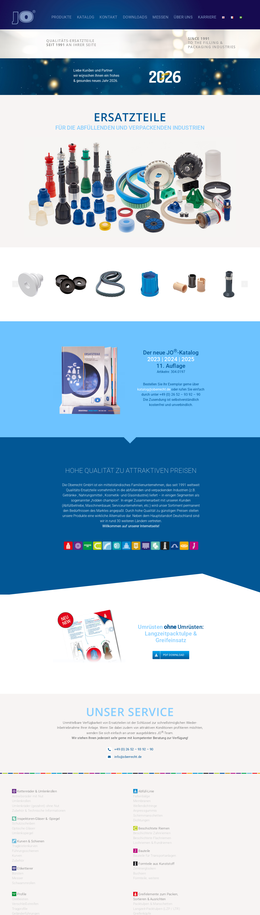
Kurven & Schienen (28, 841)
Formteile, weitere (146, 878)
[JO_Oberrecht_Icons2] (131, 541)
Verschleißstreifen (25, 904)
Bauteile (141, 851)
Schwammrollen (23, 883)
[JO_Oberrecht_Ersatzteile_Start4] (130, 139)
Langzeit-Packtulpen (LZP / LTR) (156, 909)
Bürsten (17, 873)
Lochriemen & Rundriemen (152, 843)
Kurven (17, 856)
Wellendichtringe (145, 806)
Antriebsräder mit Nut (27, 796)
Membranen (142, 801)
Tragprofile (19, 909)
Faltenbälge (141, 796)
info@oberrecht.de (128, 757)
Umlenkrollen (21, 801)
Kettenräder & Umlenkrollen (34, 791)
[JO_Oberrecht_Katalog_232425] (89, 342)
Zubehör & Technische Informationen (39, 811)
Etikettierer (22, 868)
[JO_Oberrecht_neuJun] (89, 611)
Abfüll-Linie (143, 791)
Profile (19, 894)
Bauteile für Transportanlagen (154, 856)
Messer (17, 878)
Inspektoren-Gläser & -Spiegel (36, 819)
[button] (15, 284)
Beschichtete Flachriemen (152, 838)
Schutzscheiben (23, 823)
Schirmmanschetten (148, 815)
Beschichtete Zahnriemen (152, 833)
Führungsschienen (25, 851)
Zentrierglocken (144, 868)
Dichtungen (141, 820)
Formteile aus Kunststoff (153, 864)
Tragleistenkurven (25, 846)
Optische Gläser (23, 828)
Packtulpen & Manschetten (152, 904)
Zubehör (18, 860)
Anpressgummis (145, 811)
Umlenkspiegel (22, 833)
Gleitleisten (20, 899)
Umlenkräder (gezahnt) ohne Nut (35, 806)
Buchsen (139, 873)
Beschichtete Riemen (151, 828)
